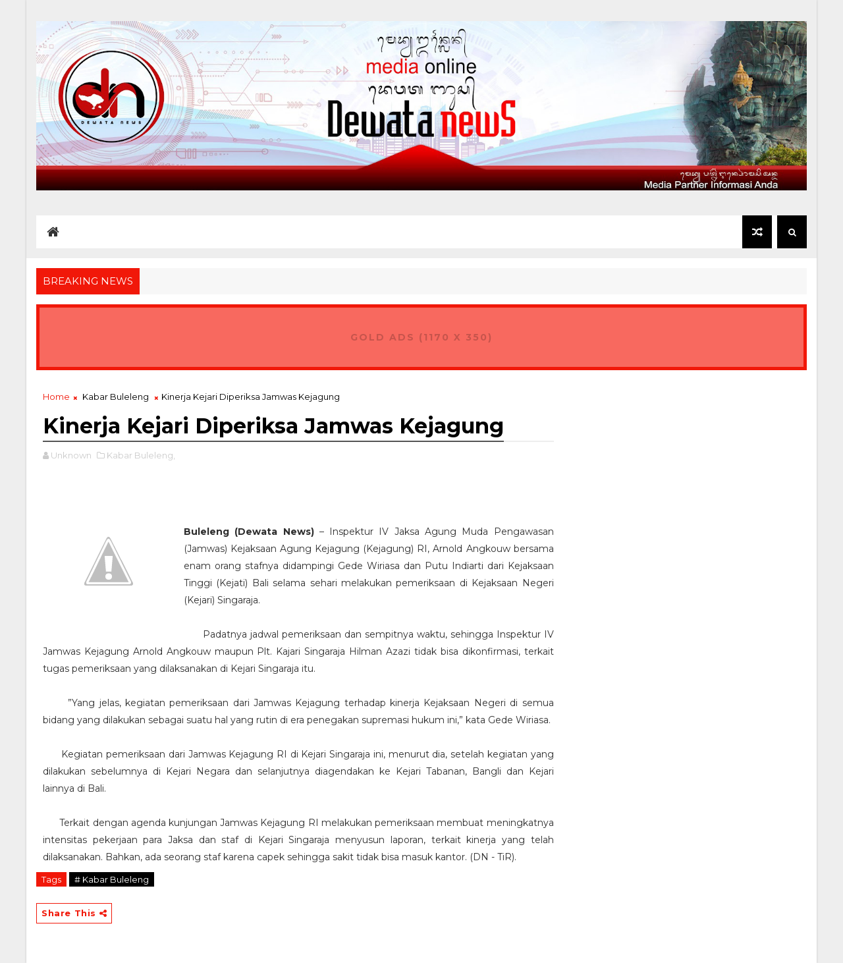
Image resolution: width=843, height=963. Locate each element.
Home (56, 396)
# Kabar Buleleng (111, 879)
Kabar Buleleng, (141, 455)
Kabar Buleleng (115, 396)
